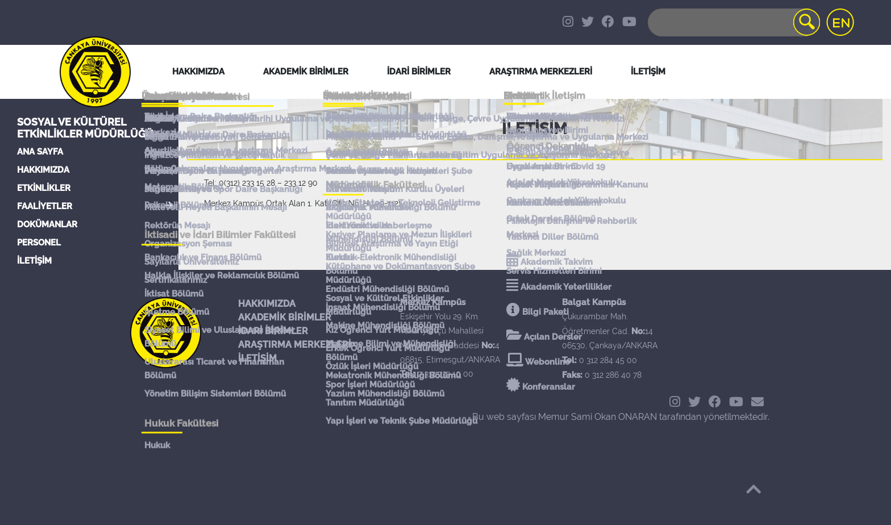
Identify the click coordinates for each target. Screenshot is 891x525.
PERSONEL (39, 243)
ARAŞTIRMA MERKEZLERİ (294, 344)
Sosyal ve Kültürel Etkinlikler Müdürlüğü (85, 128)
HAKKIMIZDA (43, 170)
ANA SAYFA (40, 152)
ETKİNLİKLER (43, 188)
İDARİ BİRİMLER (419, 71)
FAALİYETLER (44, 206)
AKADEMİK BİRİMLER (284, 317)
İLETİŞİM (34, 261)
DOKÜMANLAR (47, 224)
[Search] (733, 22)
